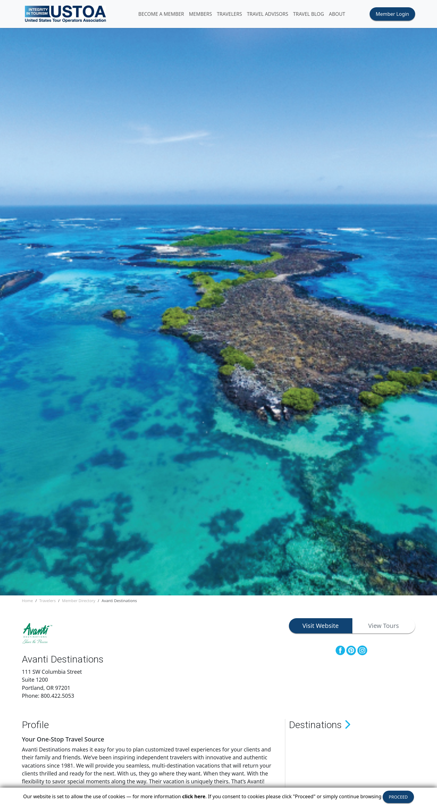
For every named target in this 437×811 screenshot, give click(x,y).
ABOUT (340, 14)
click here (193, 796)
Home (27, 602)
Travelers (47, 602)
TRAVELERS (232, 14)
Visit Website (321, 627)
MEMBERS (203, 14)
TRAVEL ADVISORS (270, 14)
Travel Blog (311, 14)
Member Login (392, 14)
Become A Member (164, 14)
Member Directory (78, 602)
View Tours (383, 627)
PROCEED (398, 797)
